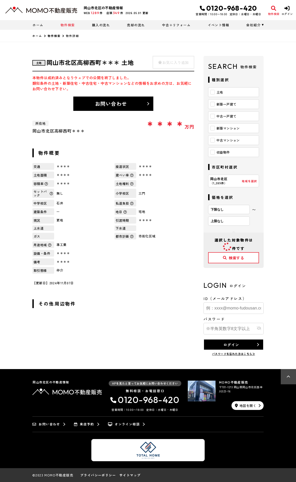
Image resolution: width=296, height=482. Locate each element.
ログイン (231, 344)
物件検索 (68, 25)
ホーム (38, 25)
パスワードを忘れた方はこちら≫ (233, 354)
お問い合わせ (111, 103)
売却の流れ (136, 25)
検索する (233, 258)
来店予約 (84, 424)
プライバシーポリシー (98, 475)
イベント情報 (218, 25)
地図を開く (245, 405)
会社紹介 (253, 25)
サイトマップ (130, 475)
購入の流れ (101, 25)
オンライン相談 (124, 424)
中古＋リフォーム (176, 25)
